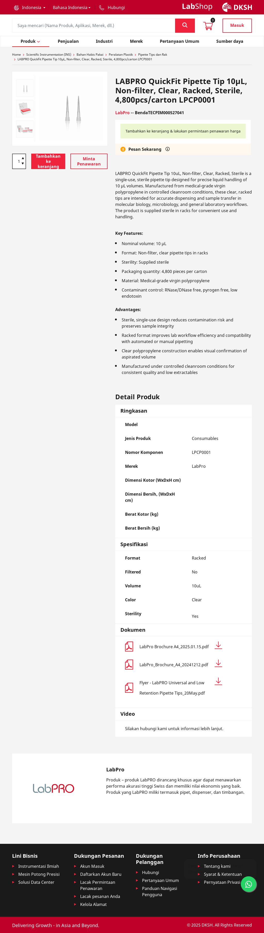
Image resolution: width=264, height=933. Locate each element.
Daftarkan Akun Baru (100, 874)
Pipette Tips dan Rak (152, 54)
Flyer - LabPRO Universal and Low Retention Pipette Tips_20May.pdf (180, 687)
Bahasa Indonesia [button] (70, 7)
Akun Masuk (92, 866)
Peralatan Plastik (121, 54)
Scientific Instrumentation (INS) (48, 54)
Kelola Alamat (93, 904)
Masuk (237, 25)
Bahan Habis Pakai (90, 54)
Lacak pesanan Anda (100, 896)
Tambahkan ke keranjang (48, 161)
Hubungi (150, 872)
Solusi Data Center (36, 882)
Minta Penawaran (89, 161)
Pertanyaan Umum (160, 880)
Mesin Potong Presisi (39, 874)
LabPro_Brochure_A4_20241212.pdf (180, 664)
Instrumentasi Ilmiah (38, 866)
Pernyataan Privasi (222, 882)
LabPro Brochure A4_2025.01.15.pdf (180, 645)
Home (16, 54)
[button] (29, 7)
